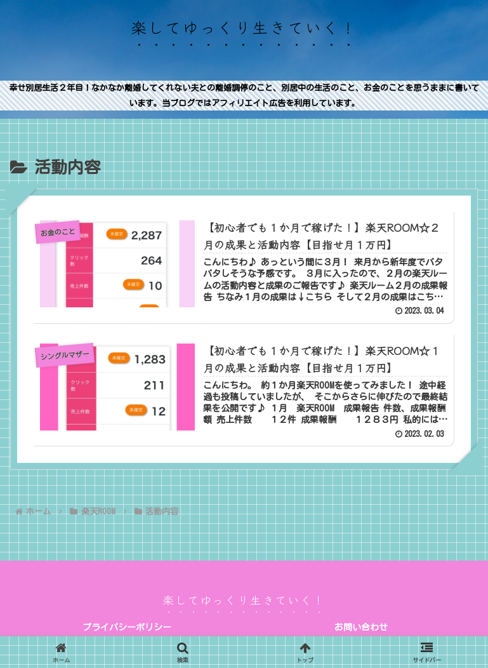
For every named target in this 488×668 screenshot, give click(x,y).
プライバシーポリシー (126, 627)
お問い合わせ (361, 627)
